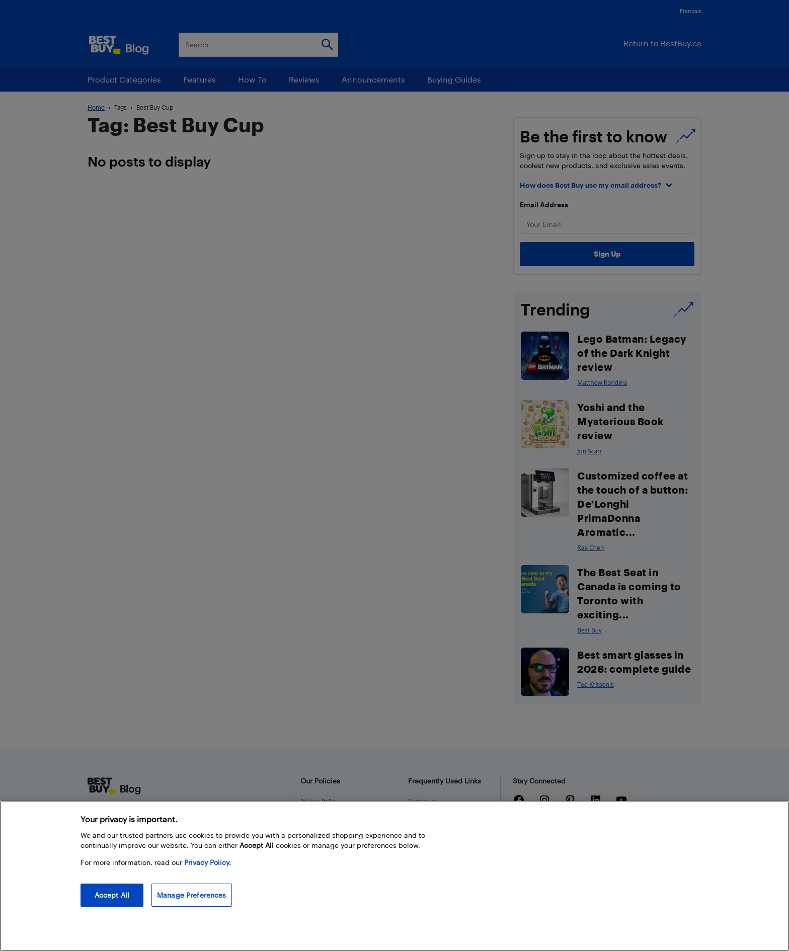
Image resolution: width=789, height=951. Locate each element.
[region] (394, 876)
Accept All (112, 895)
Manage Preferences (191, 895)
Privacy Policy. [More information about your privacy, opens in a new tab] (207, 862)
